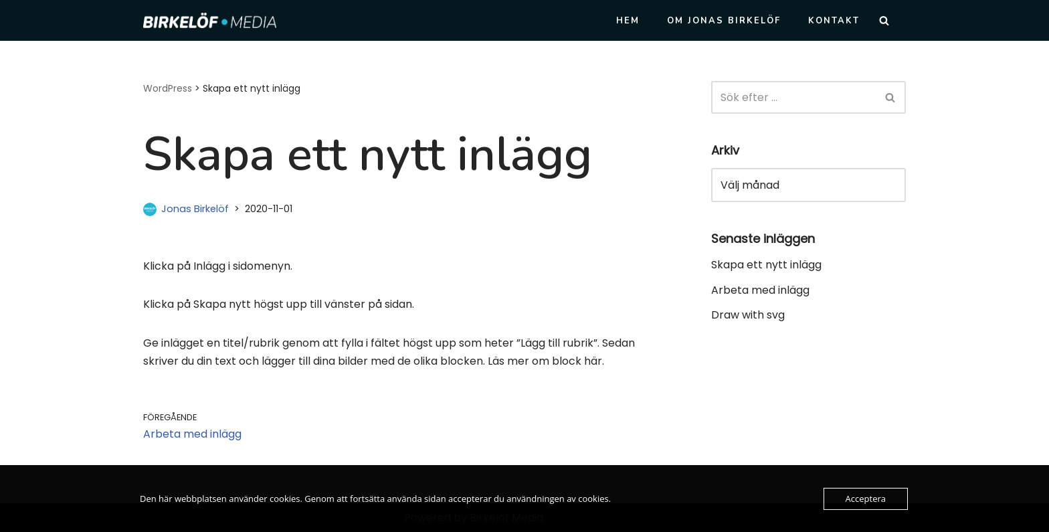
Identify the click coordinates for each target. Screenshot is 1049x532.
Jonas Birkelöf (195, 208)
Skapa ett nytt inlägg (766, 264)
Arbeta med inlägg (760, 290)
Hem (628, 21)
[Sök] (884, 20)
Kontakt (834, 21)
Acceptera (866, 499)
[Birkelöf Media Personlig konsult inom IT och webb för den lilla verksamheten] (210, 20)
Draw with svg (748, 315)
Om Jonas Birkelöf (724, 21)
